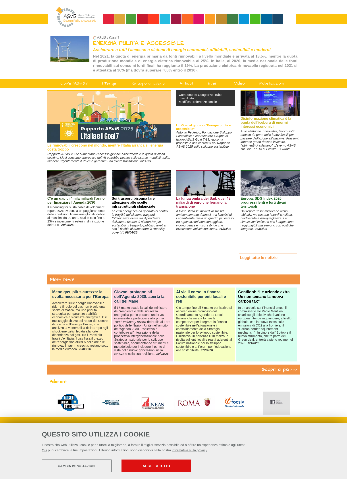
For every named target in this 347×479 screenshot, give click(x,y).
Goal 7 (114, 38)
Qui (44, 450)
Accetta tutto (156, 466)
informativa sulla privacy (189, 450)
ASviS (101, 38)
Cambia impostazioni (77, 466)
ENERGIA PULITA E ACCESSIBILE (138, 43)
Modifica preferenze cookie (198, 102)
